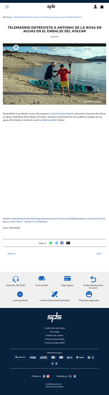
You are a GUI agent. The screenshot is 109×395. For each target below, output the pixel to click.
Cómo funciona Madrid (61, 113)
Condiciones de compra (54, 328)
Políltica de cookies (54, 335)
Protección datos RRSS (54, 342)
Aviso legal (54, 331)
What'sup (7, 17)
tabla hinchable (49, 119)
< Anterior (10, 253)
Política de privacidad (54, 339)
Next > (100, 253)
